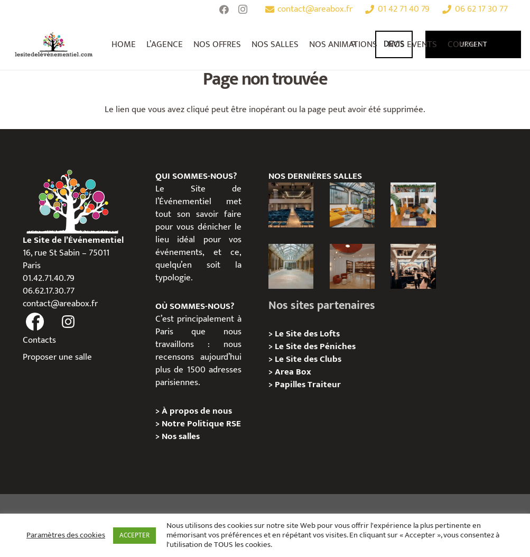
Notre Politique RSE (201, 423)
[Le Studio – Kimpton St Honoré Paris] (290, 204)
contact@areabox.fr (60, 303)
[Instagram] (243, 9)
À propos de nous (197, 411)
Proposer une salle (57, 357)
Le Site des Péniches (316, 346)
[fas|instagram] (68, 322)
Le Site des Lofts (307, 333)
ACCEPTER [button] (134, 535)
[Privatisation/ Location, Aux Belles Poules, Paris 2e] (412, 266)
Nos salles (181, 436)
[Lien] (54, 44)
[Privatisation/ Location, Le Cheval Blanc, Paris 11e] (290, 266)
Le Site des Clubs (308, 359)
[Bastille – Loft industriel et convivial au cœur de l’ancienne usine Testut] (352, 204)
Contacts (39, 340)
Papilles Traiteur (308, 384)
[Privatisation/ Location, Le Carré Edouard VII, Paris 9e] (352, 266)
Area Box (293, 371)
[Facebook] (224, 9)
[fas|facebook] (35, 322)
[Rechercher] (354, 44)
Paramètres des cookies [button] (65, 535)
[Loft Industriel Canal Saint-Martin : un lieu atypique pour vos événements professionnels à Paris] (412, 204)
